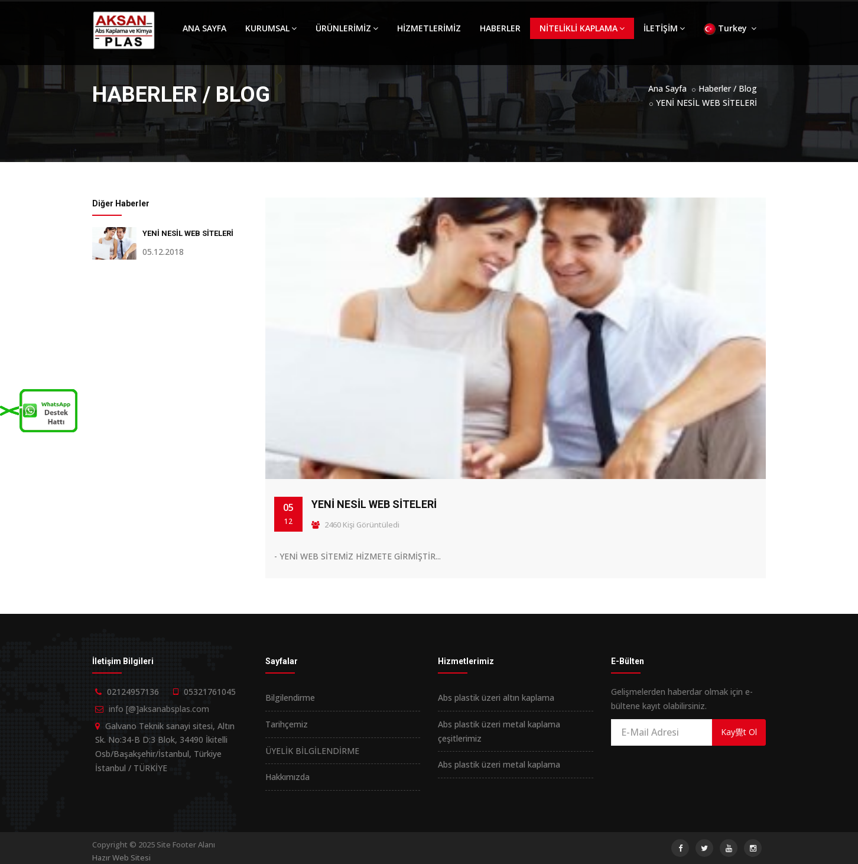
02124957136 (133, 691)
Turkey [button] (730, 28)
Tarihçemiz (286, 724)
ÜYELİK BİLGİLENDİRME (312, 750)
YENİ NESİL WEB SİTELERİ (706, 102)
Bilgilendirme (290, 697)
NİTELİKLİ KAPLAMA (582, 28)
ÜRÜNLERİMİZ (347, 28)
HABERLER (500, 28)
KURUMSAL (271, 28)
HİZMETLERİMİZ (429, 28)
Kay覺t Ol (739, 731)
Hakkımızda (287, 776)
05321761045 (210, 691)
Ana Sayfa (667, 88)
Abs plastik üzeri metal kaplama (499, 764)
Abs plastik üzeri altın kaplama (496, 697)
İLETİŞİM (664, 28)
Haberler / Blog (727, 88)
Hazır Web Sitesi (121, 857)
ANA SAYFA (204, 28)
